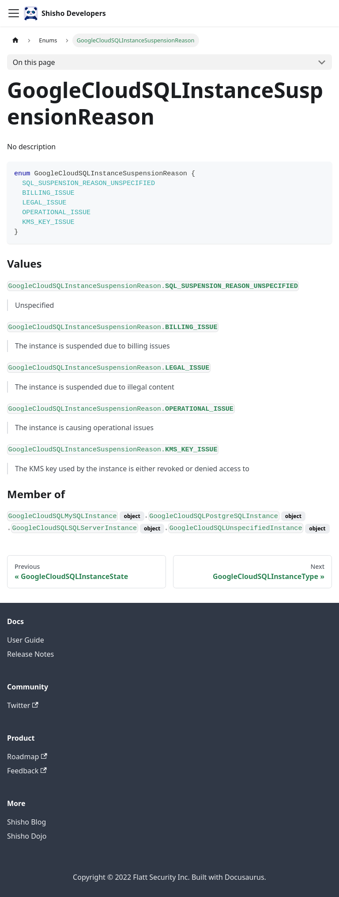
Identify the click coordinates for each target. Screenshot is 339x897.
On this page (34, 62)
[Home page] (15, 40)
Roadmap (27, 756)
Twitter (22, 705)
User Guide (25, 640)
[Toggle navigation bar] (13, 13)
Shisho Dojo (26, 836)
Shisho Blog (26, 822)
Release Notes (30, 654)
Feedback (27, 771)
